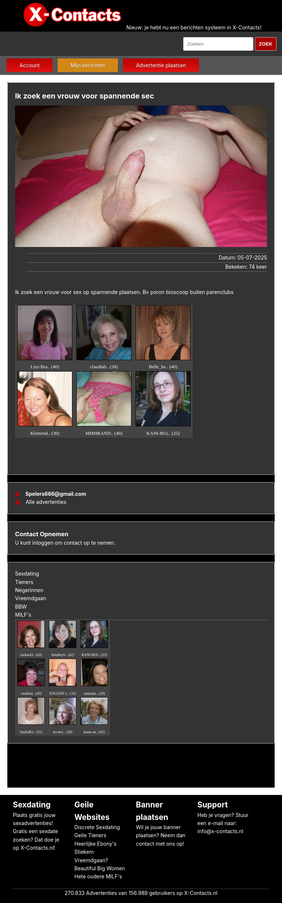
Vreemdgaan (30, 598)
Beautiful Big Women (100, 868)
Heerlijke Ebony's (96, 844)
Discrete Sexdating (97, 827)
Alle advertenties (40, 502)
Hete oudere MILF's (98, 876)
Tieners (24, 582)
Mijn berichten (87, 65)
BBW (21, 606)
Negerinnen (29, 590)
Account (29, 65)
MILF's (23, 615)
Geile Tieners (90, 835)
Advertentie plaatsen (161, 65)
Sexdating (27, 573)
